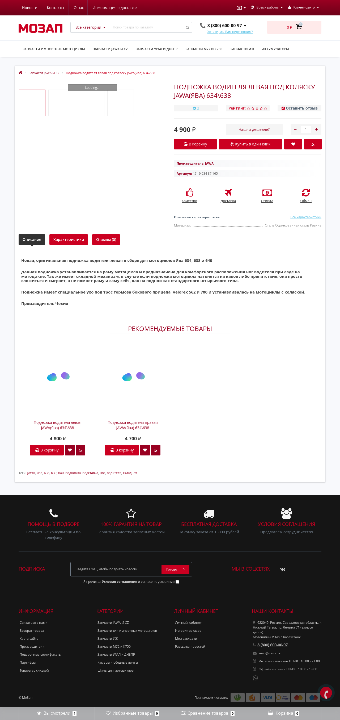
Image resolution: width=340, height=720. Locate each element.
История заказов (188, 630)
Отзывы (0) (106, 239)
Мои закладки (186, 638)
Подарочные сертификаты (40, 654)
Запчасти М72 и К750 (203, 49)
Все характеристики (305, 217)
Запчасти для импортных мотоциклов (127, 630)
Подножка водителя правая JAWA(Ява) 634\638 (133, 425)
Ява (39, 473)
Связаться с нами (34, 622)
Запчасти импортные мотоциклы (54, 49)
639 (54, 473)
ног (102, 473)
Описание (32, 239)
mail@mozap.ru (267, 653)
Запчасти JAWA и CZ (110, 49)
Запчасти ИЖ (242, 49)
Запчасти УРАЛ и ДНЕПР (156, 49)
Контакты (129, 7)
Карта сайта (29, 638)
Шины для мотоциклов (115, 670)
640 (61, 473)
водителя (114, 473)
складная (130, 473)
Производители (32, 646)
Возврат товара (32, 630)
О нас (27, 7)
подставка (90, 473)
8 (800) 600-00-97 (270, 644)
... (298, 49)
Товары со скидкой (34, 670)
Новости (102, 7)
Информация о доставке (64, 7)
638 (47, 473)
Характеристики (68, 239)
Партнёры (28, 662)
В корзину (46, 450)
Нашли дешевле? (254, 129)
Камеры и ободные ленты (117, 662)
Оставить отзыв (302, 108)
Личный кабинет (188, 622)
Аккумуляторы (275, 49)
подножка (73, 473)
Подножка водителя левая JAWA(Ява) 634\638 (58, 425)
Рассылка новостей (190, 646)
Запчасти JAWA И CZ (113, 622)
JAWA (31, 473)
